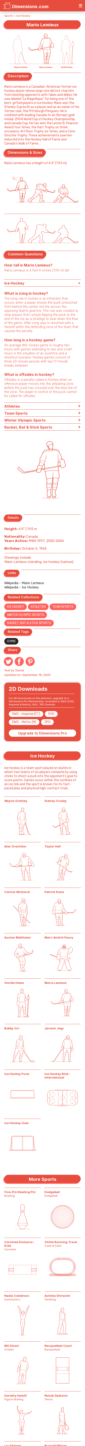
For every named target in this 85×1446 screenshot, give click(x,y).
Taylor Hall (52, 846)
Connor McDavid (17, 892)
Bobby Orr (11, 1028)
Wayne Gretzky (15, 801)
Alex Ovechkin (15, 846)
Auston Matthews (17, 937)
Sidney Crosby (55, 801)
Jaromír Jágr (54, 1028)
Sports (8, 15)
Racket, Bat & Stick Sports (29, 623)
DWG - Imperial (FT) (26, 714)
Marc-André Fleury (58, 937)
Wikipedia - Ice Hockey (21, 587)
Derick (19, 670)
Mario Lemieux (55, 983)
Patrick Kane (54, 892)
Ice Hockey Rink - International (57, 1075)
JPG (47, 722)
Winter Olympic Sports (25, 615)
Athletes (38, 607)
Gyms (11, 641)
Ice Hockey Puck (16, 1074)
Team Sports (62, 607)
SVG (51, 714)
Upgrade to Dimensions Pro (42, 733)
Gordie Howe (14, 983)
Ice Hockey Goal (16, 1123)
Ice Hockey (23, 15)
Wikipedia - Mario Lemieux (24, 583)
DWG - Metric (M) (24, 722)
